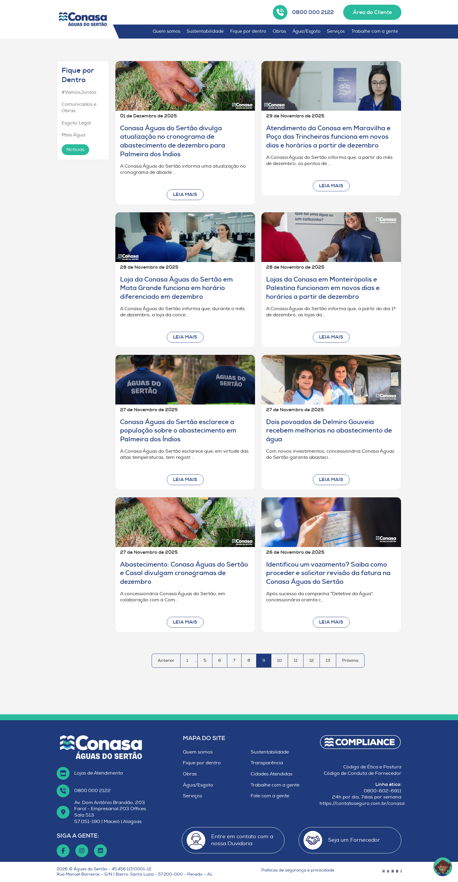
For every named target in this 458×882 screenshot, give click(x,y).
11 (295, 660)
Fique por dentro (248, 31)
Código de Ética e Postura (372, 767)
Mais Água (73, 135)
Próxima (350, 660)
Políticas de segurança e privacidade (297, 870)
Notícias (75, 149)
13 (328, 660)
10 (279, 660)
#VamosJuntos (79, 92)
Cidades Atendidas (271, 774)
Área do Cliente (372, 12)
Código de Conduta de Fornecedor (362, 773)
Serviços (336, 31)
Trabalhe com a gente (374, 31)
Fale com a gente (270, 796)
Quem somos (166, 31)
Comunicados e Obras (79, 107)
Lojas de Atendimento (98, 773)
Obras (279, 31)
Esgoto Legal (76, 123)
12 (311, 660)
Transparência (267, 763)
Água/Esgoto (306, 31)
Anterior (166, 660)
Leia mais (185, 194)
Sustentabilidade (205, 31)
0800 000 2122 (313, 12)
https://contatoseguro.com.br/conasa (362, 803)
